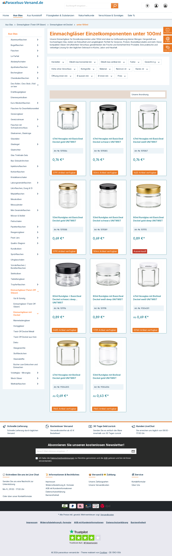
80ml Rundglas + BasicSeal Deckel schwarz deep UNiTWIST (67, 299)
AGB (106, 458)
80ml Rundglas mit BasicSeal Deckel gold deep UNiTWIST (148, 219)
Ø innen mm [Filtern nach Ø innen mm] (105, 76)
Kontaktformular (25, 496)
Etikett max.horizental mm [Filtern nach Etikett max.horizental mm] (82, 62)
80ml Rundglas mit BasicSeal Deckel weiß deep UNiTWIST (108, 298)
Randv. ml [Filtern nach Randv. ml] (142, 69)
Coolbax (103, 552)
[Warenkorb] (165, 5)
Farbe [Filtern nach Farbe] (135, 62)
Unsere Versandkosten (99, 485)
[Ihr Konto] (156, 5)
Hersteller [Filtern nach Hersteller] (57, 62)
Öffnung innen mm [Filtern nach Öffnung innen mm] (61, 76)
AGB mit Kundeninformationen (59, 488)
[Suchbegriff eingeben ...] (88, 5)
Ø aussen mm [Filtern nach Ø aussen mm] (85, 76)
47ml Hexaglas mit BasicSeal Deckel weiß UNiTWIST (148, 140)
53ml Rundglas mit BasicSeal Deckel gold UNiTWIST (68, 219)
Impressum (50, 481)
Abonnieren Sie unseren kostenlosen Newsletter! (86, 445)
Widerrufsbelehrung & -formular (60, 485)
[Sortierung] (147, 94)
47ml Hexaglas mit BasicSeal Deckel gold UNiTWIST (68, 140)
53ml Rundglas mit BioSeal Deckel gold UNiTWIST (107, 376)
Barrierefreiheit (52, 495)
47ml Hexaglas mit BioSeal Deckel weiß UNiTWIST (147, 298)
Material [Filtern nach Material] (105, 69)
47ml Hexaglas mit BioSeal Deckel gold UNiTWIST (66, 376)
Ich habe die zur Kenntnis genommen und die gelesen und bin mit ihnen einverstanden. (85, 459)
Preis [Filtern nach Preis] (122, 76)
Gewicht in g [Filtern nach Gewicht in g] (152, 62)
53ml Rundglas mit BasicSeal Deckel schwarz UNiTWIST (108, 219)
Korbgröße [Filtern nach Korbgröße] (88, 69)
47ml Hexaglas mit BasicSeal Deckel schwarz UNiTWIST (108, 140)
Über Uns (136, 485)
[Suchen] (114, 5)
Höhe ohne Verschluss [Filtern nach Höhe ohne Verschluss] (63, 69)
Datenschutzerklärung (55, 492)
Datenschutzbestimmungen (62, 458)
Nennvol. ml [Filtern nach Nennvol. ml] (123, 69)
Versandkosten (107, 514)
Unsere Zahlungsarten (98, 481)
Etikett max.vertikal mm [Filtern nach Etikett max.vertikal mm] (113, 62)
